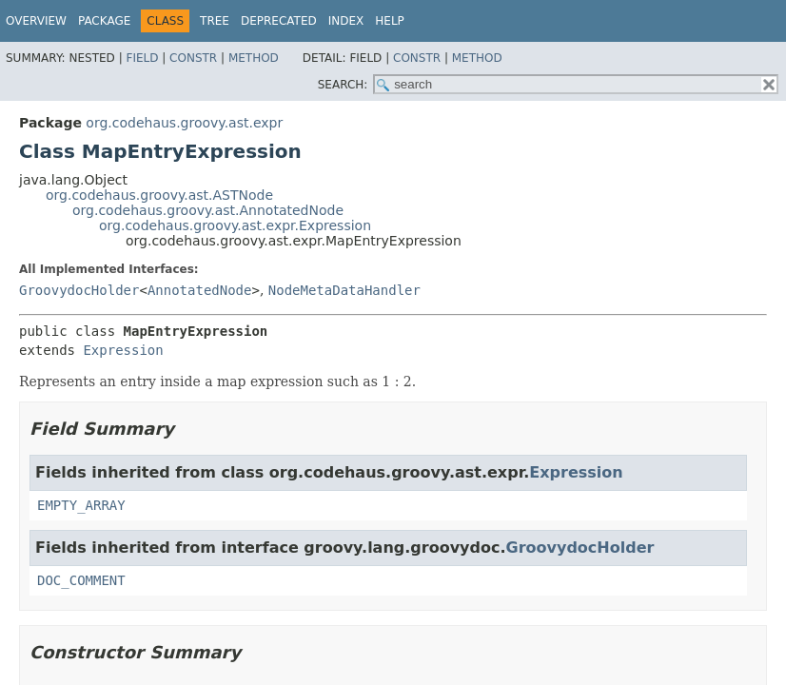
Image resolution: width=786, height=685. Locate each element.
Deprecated (279, 21)
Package (104, 21)
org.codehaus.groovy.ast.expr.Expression (235, 225)
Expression (123, 350)
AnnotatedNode (199, 290)
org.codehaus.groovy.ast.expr (184, 122)
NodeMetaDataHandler (344, 290)
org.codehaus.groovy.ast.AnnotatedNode (208, 210)
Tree (214, 21)
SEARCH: (343, 84)
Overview (36, 21)
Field (142, 58)
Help (389, 21)
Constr (193, 58)
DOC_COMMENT (81, 580)
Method (253, 58)
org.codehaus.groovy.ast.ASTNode (159, 195)
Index (346, 21)
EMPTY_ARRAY (81, 505)
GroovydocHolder (79, 290)
